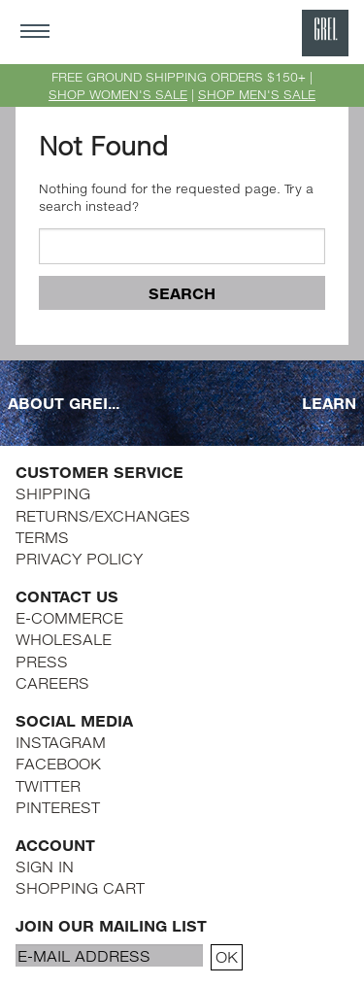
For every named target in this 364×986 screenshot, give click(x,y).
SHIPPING (53, 493)
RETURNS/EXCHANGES (103, 515)
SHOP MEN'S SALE (256, 94)
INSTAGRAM (61, 741)
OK (226, 956)
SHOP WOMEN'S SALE (118, 94)
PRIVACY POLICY (79, 558)
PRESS (42, 661)
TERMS (42, 536)
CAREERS (52, 682)
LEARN (329, 402)
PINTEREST (58, 807)
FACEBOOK (58, 763)
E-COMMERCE (69, 617)
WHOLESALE (64, 638)
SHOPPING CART (80, 887)
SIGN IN (45, 866)
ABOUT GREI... (63, 402)
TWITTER (48, 785)
